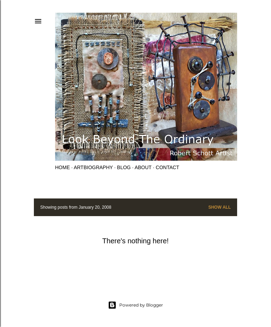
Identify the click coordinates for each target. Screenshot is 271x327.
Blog (124, 167)
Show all (219, 207)
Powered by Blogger (135, 305)
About (142, 167)
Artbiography (93, 167)
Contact (167, 167)
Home (62, 167)
